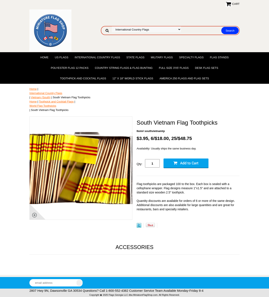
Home (44, 57)
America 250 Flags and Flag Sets (184, 78)
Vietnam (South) (41, 97)
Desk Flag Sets (206, 67)
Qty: (139, 164)
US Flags (61, 57)
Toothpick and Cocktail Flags (83, 78)
